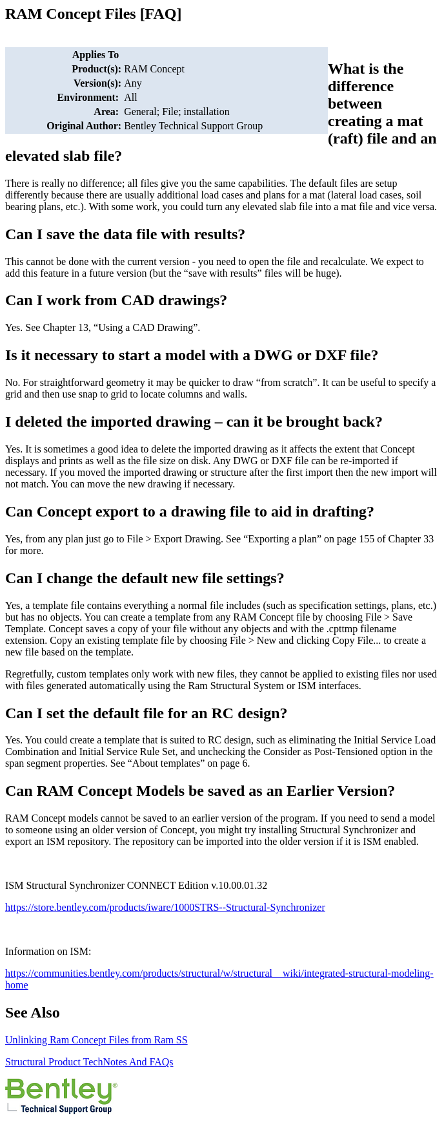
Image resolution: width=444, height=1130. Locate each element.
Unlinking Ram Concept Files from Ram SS (96, 1039)
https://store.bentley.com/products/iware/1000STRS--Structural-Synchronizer (165, 907)
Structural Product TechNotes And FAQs (89, 1061)
